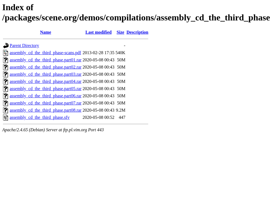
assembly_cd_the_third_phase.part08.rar (45, 110)
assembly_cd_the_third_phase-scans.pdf (45, 52)
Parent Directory (24, 45)
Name (45, 32)
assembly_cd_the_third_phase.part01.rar (45, 59)
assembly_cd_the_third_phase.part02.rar (45, 67)
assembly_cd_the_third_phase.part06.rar (45, 95)
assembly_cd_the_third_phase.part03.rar (45, 74)
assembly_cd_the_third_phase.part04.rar (45, 81)
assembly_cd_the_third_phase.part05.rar (45, 88)
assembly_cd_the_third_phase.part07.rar (45, 103)
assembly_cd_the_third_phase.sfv (39, 117)
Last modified (98, 32)
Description (137, 32)
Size (120, 32)
